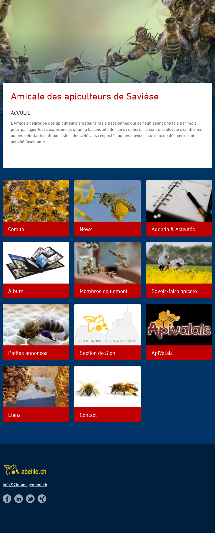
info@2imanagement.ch (25, 484)
